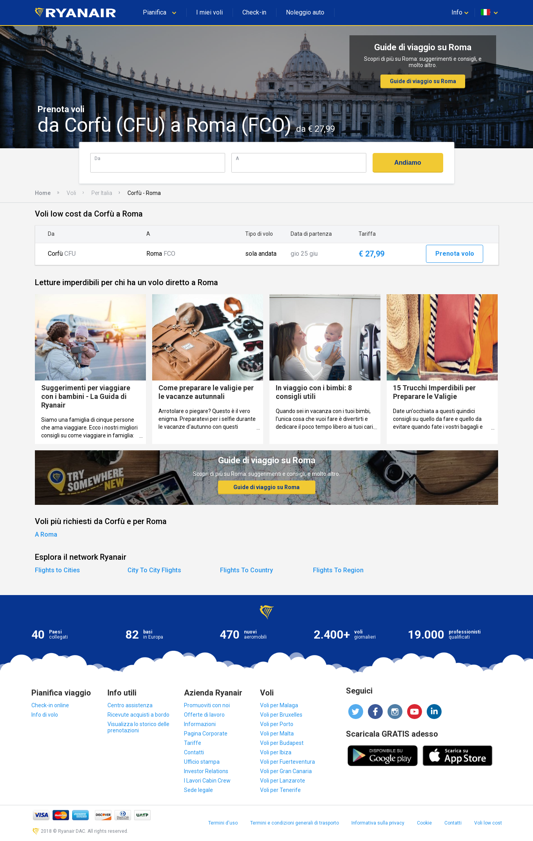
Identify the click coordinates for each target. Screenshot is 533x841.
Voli (71, 193)
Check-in (254, 12)
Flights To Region (338, 570)
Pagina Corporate (205, 733)
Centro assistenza (130, 705)
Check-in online (50, 705)
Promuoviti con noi (207, 705)
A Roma (46, 534)
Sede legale (198, 790)
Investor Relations (206, 771)
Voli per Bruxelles (281, 715)
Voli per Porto (276, 724)
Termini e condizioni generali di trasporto (294, 823)
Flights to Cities (57, 570)
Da (97, 158)
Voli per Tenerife (280, 790)
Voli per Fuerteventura (287, 762)
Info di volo (44, 715)
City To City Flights (154, 570)
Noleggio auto (305, 12)
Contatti (194, 752)
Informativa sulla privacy (377, 823)
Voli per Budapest (282, 743)
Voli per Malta (277, 733)
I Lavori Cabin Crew (207, 780)
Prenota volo (454, 253)
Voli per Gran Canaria (286, 771)
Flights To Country (246, 570)
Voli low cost (488, 823)
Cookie (424, 823)
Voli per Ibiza (275, 752)
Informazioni (200, 724)
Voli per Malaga (279, 705)
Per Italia (101, 193)
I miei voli (209, 12)
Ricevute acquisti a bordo (138, 715)
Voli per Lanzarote (282, 780)
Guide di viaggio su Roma (423, 81)
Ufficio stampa (202, 762)
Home (43, 193)
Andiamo (407, 162)
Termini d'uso (223, 823)
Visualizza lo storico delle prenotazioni (138, 727)
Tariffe (192, 743)
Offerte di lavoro (204, 715)
